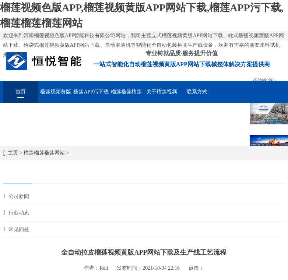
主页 (13, 153)
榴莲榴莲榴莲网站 (126, 96)
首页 (20, 92)
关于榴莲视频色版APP (161, 96)
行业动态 (18, 213)
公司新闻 (18, 196)
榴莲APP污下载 (91, 92)
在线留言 (232, 112)
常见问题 (18, 229)
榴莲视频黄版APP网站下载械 (56, 96)
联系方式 (197, 92)
